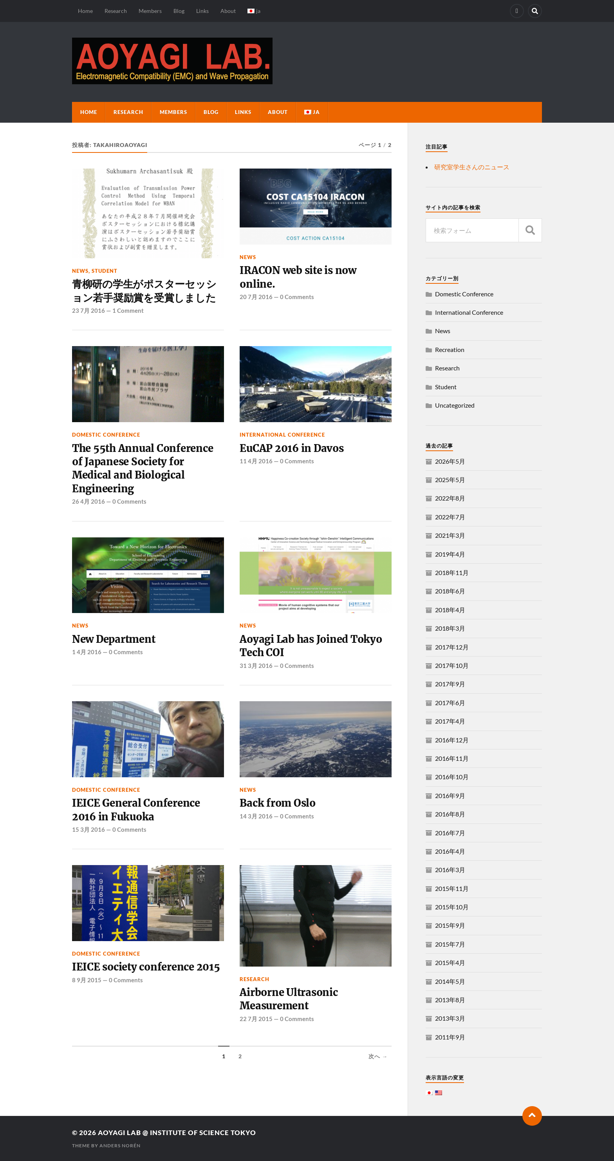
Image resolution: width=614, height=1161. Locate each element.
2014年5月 (450, 981)
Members (150, 10)
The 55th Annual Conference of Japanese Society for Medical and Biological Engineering (142, 468)
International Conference (282, 435)
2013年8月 (450, 999)
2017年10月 (452, 665)
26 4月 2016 (88, 501)
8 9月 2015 (86, 979)
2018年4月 (450, 609)
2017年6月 (450, 702)
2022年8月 (450, 498)
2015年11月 (452, 888)
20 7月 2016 (256, 296)
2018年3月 (450, 628)
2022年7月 (450, 517)
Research (116, 10)
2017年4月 (450, 721)
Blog (178, 10)
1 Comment (128, 310)
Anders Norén (120, 1145)
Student (104, 271)
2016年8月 (450, 814)
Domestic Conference (106, 435)
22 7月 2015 (256, 1018)
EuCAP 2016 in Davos (291, 448)
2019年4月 (450, 554)
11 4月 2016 (256, 460)
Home (85, 10)
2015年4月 (450, 962)
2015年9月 (450, 925)
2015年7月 (450, 944)
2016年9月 (450, 795)
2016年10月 (452, 776)
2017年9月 (450, 684)
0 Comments (297, 296)
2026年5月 (450, 461)
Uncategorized (455, 405)
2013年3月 (450, 1018)
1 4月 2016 (86, 651)
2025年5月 (450, 479)
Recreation (449, 349)
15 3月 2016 (88, 829)
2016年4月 (450, 851)
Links (202, 10)
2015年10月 (452, 907)
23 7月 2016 (88, 310)
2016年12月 (452, 740)
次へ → (378, 1056)
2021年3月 (450, 535)
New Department (113, 639)
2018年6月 (450, 591)
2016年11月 (452, 758)
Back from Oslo (277, 803)
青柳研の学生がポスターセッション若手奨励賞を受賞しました (144, 291)
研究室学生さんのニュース (471, 167)
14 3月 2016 (256, 816)
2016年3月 (450, 869)
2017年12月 (452, 647)
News (80, 271)
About (228, 10)
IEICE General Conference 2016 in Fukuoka (136, 810)
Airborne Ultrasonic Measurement (289, 999)
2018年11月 (452, 572)
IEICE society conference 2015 (146, 967)
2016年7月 (450, 832)
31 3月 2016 (256, 665)
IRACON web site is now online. (298, 277)
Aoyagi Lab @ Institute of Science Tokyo (177, 1132)
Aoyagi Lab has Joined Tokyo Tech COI (311, 646)
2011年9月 (450, 1037)
